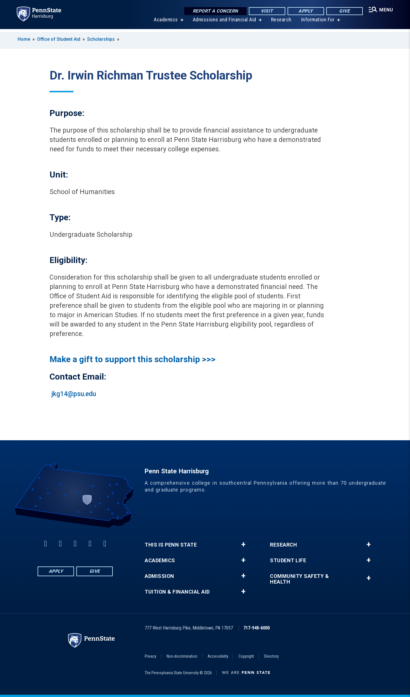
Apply (304, 11)
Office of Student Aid (58, 39)
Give (343, 11)
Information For (317, 23)
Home (24, 39)
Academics (165, 23)
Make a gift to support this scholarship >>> (133, 359)
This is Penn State (171, 545)
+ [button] (243, 544)
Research (280, 23)
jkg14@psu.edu (73, 394)
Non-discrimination (182, 656)
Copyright (246, 656)
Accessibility (218, 656)
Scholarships (101, 39)
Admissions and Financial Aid (223, 23)
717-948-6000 (256, 628)
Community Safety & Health (299, 579)
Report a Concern (214, 11)
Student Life (288, 560)
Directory (271, 656)
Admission (159, 576)
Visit (266, 11)
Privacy (150, 656)
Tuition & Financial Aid (177, 592)
